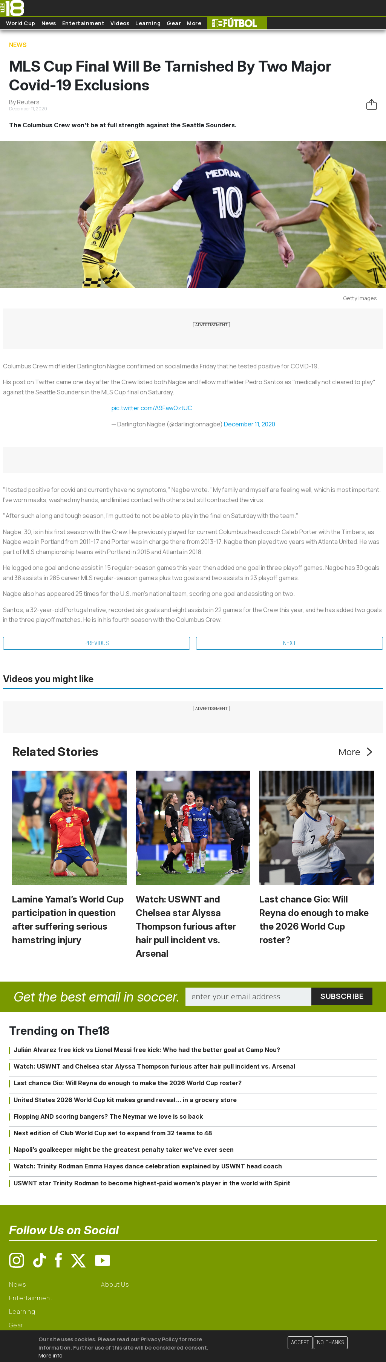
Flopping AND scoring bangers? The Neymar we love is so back (108, 1116)
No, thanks (330, 1342)
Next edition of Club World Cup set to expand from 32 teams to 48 (113, 1133)
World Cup (20, 23)
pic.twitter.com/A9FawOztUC (151, 408)
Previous (96, 643)
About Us (115, 1284)
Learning (148, 23)
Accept (300, 1342)
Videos (119, 23)
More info (50, 1355)
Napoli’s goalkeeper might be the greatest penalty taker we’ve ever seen (124, 1149)
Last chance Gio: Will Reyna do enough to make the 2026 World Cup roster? (128, 1083)
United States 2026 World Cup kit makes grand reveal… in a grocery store (125, 1100)
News (48, 23)
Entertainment (83, 23)
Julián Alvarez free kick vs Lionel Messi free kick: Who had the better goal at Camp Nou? (147, 1050)
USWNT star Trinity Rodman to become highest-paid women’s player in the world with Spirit (152, 1183)
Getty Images (360, 298)
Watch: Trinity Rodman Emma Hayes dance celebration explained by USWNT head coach (148, 1166)
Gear (174, 23)
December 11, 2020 (249, 424)
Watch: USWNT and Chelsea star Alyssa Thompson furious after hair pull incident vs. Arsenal (186, 926)
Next (289, 643)
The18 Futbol (237, 23)
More (194, 23)
